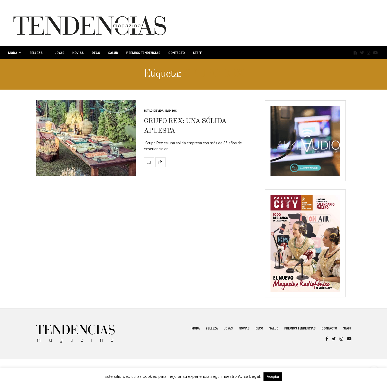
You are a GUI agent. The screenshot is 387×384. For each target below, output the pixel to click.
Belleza (36, 53)
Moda (12, 53)
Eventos (171, 110)
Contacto (176, 53)
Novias (78, 53)
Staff (197, 53)
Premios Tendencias (143, 53)
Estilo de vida (154, 110)
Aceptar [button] (273, 377)
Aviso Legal (249, 376)
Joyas (59, 53)
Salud (113, 53)
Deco (96, 53)
